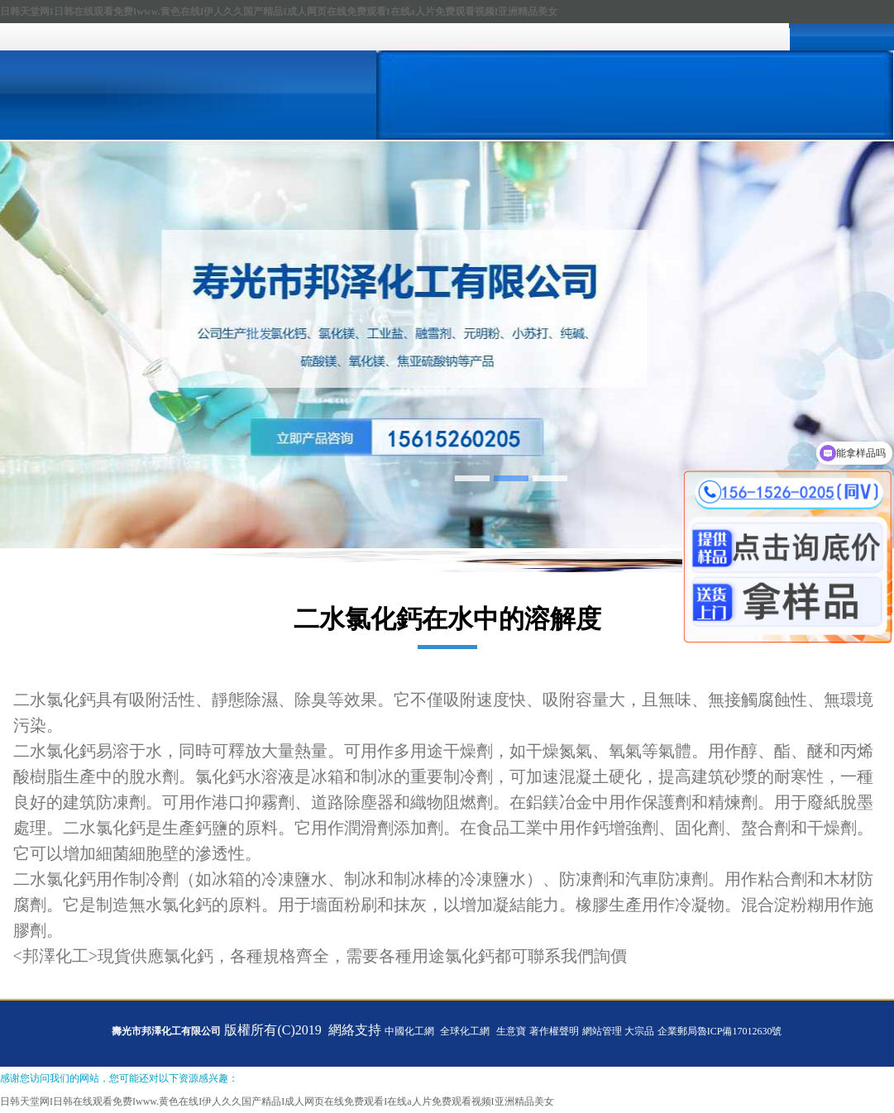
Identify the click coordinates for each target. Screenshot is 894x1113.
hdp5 (447, 344)
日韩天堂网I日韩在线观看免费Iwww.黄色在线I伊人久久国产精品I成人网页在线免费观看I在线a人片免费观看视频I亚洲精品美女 (278, 11)
